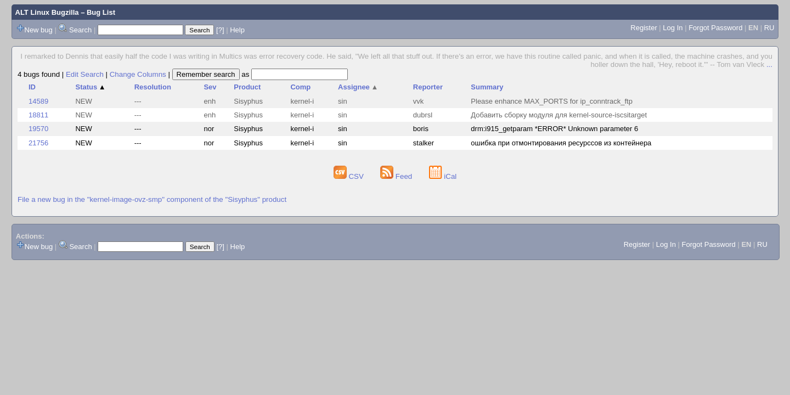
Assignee (358, 87)
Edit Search (85, 74)
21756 (38, 143)
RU (769, 28)
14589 (38, 101)
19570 (38, 129)
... (769, 64)
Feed (397, 176)
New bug (39, 30)
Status (90, 87)
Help (237, 30)
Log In (672, 28)
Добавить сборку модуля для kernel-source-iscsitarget (559, 115)
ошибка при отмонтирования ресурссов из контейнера (561, 143)
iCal (443, 176)
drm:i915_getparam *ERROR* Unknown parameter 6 (554, 129)
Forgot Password (715, 28)
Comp (300, 87)
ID (32, 87)
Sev (210, 87)
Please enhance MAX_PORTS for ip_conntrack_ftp (552, 101)
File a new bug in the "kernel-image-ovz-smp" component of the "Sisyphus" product (152, 199)
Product (247, 87)
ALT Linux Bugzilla (47, 12)
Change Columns (138, 74)
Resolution (152, 87)
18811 (38, 115)
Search (80, 30)
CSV (350, 176)
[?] (220, 30)
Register (643, 28)
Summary (487, 87)
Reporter (428, 87)
